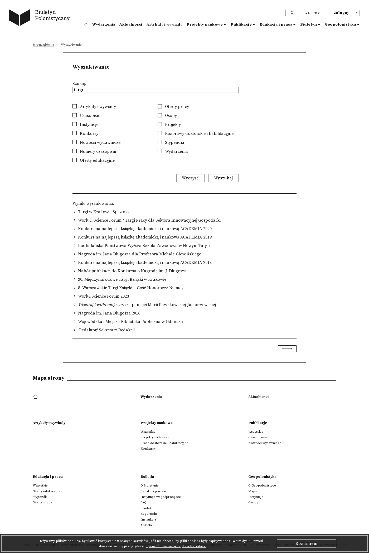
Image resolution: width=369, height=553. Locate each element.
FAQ (143, 502)
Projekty (169, 124)
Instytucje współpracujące (160, 497)
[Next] (287, 348)
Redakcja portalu (153, 491)
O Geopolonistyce (262, 485)
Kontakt (146, 508)
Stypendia (171, 142)
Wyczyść (190, 178)
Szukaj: (79, 83)
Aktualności (130, 24)
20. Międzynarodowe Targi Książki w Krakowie (122, 279)
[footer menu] (36, 397)
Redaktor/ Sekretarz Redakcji (106, 330)
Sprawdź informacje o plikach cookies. (176, 546)
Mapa (252, 491)
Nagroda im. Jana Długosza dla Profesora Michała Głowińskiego (139, 254)
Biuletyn (308, 24)
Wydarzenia (103, 24)
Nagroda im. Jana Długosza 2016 (109, 313)
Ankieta (146, 525)
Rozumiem (306, 543)
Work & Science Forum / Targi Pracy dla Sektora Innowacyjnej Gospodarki (149, 220)
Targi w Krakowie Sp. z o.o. (104, 211)
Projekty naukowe (205, 24)
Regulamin (148, 514)
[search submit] (292, 13)
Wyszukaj (223, 178)
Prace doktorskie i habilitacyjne (164, 443)
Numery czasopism (94, 151)
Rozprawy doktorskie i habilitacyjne (196, 133)
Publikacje (241, 24)
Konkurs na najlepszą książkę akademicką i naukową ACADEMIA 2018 (145, 262)
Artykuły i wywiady (164, 24)
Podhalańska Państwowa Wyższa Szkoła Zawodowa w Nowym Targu (144, 245)
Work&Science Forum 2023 (103, 296)
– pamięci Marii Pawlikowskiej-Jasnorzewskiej (147, 304)
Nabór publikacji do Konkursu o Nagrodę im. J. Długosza (132, 271)
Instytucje (85, 124)
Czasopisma (87, 115)
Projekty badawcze (154, 437)
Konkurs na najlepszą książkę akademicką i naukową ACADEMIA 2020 (145, 228)
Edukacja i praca (276, 24)
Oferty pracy (173, 106)
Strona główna (43, 45)
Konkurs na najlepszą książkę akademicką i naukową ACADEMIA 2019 (145, 237)
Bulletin (147, 476)
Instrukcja (148, 519)
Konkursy (85, 133)
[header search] (257, 13)
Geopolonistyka (340, 24)
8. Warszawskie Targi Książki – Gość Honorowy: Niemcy (130, 287)
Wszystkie (148, 432)
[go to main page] (40, 18)
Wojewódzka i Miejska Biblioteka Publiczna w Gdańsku (130, 321)
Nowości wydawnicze (96, 142)
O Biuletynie (149, 485)
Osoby (167, 115)
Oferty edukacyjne (93, 160)
